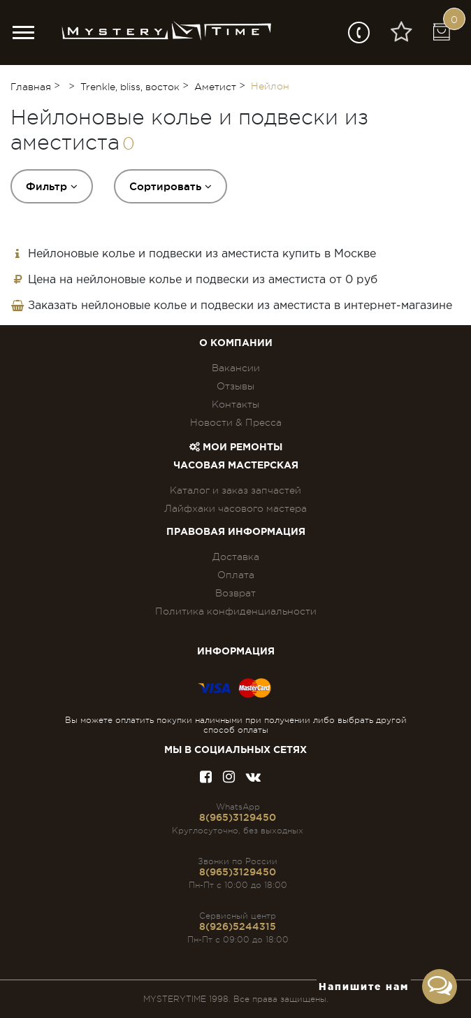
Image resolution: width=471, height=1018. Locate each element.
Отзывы (235, 386)
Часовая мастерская (235, 465)
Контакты (235, 404)
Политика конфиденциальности (236, 611)
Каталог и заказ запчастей (235, 490)
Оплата (235, 574)
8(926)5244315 (237, 926)
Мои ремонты (235, 447)
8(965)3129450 (237, 817)
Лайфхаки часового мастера (235, 508)
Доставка (235, 556)
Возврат (235, 592)
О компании (236, 343)
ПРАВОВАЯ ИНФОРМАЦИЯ (235, 532)
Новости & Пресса (236, 422)
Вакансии (236, 367)
